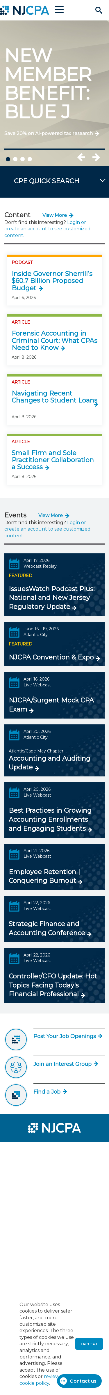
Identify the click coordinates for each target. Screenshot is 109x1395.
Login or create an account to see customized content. (47, 229)
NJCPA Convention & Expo (51, 657)
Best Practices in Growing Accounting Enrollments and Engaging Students (50, 820)
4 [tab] (30, 159)
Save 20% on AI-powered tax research (48, 133)
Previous (87, 157)
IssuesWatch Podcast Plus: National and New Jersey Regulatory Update (51, 598)
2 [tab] (15, 159)
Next (96, 157)
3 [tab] (22, 159)
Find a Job (49, 1092)
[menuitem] (25, 1150)
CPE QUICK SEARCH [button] (46, 181)
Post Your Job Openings (67, 1036)
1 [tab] (8, 159)
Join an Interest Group (65, 1064)
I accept (89, 1344)
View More (54, 215)
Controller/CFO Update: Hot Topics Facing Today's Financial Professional (53, 985)
